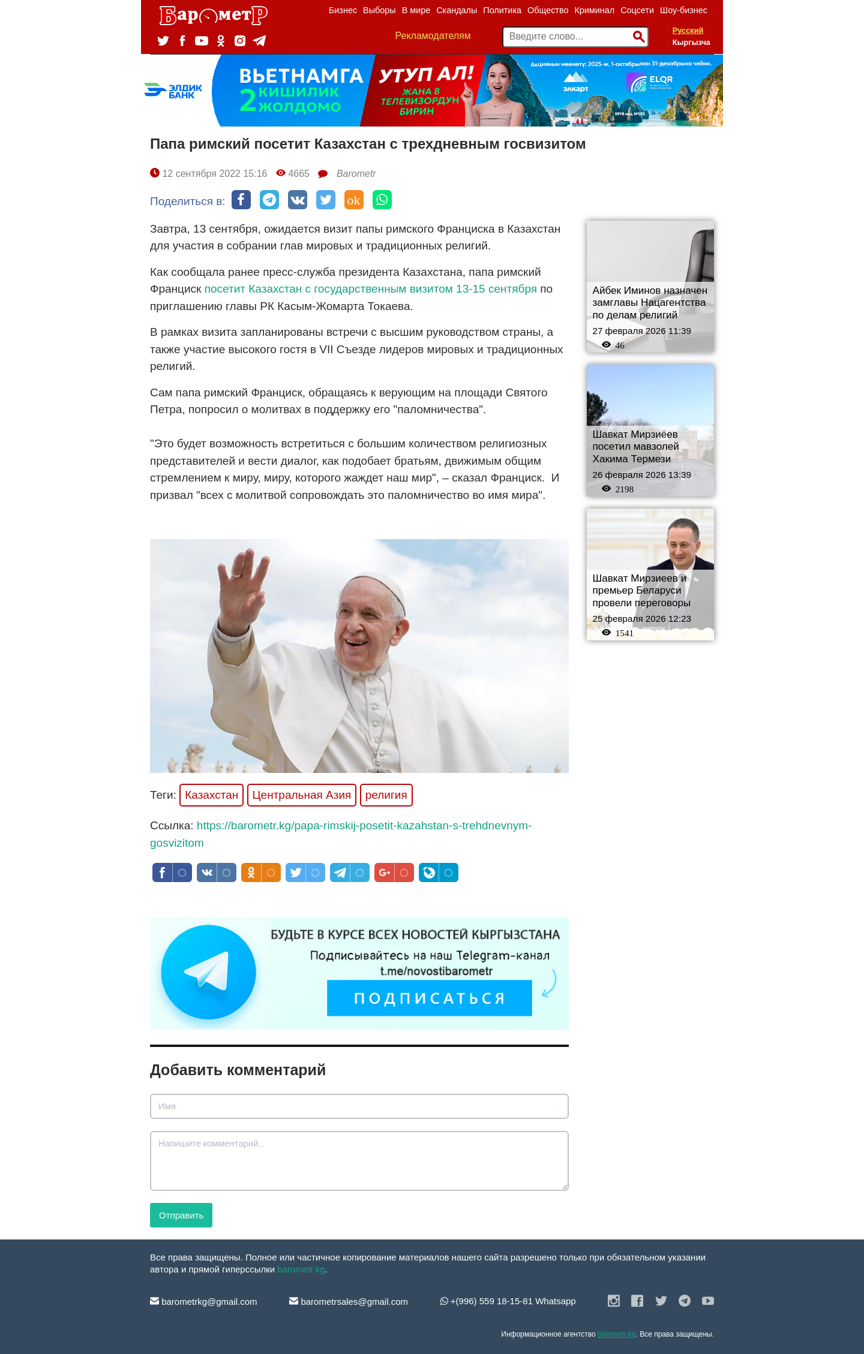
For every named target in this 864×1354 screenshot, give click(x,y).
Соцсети (637, 10)
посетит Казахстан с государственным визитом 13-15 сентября (371, 288)
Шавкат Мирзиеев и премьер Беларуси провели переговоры (642, 591)
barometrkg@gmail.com (203, 1301)
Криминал (594, 10)
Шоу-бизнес (683, 10)
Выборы (379, 10)
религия (386, 795)
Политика (502, 10)
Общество (547, 10)
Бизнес (343, 10)
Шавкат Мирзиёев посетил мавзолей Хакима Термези (636, 447)
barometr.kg (301, 1269)
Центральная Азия (302, 795)
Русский (688, 30)
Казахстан (211, 795)
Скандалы (456, 10)
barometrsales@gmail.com (348, 1301)
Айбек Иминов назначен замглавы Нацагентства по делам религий (650, 303)
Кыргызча (691, 42)
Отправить (181, 1215)
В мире (416, 10)
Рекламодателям (433, 36)
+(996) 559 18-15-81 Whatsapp (508, 1301)
